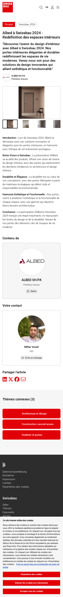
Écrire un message (31, 358)
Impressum (9, 479)
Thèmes (7, 508)
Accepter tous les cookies (31, 591)
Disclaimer (8, 475)
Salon (6, 504)
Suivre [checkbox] (31, 291)
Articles (7, 515)
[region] (31, 557)
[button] (10, 124)
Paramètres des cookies (16, 486)
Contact (7, 482)
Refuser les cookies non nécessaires (31, 583)
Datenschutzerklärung (14, 471)
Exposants (8, 512)
